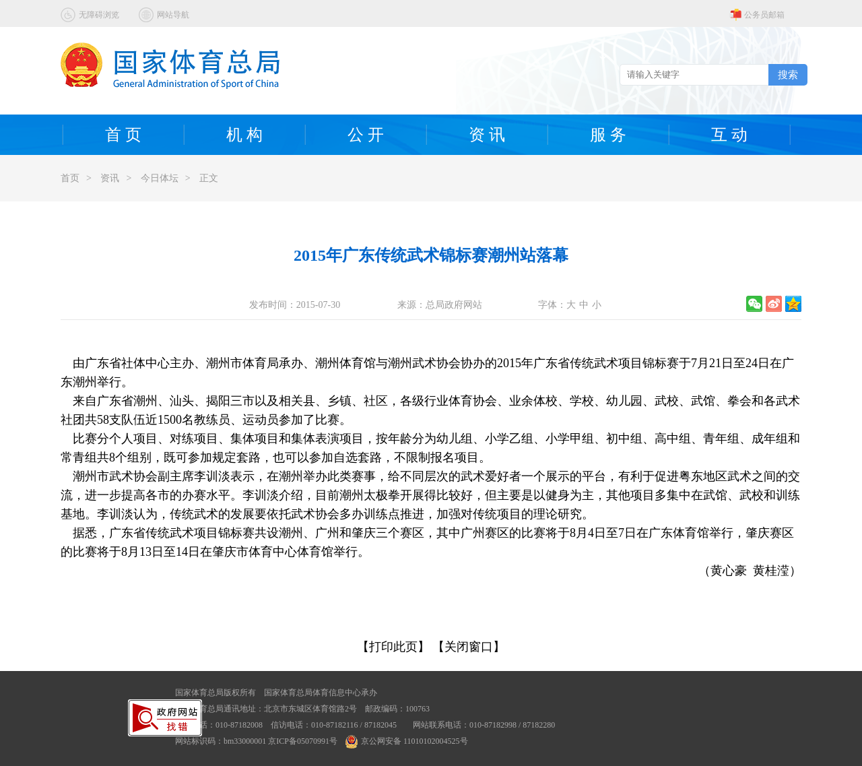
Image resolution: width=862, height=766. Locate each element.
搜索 (788, 74)
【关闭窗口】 (468, 646)
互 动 (729, 134)
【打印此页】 (393, 646)
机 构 (244, 134)
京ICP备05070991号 (302, 741)
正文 (208, 178)
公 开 (365, 134)
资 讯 (487, 134)
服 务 (608, 134)
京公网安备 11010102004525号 (406, 741)
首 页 (123, 134)
